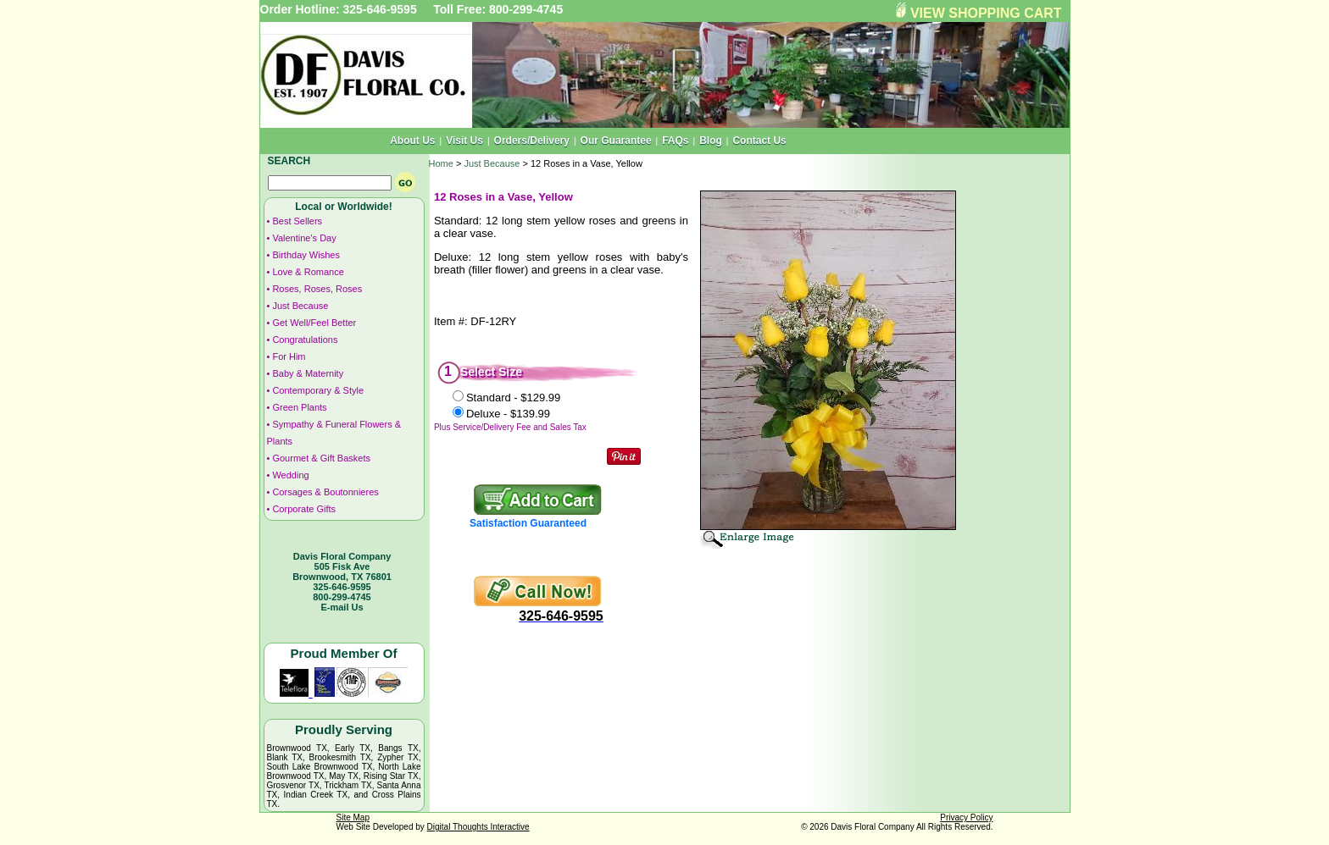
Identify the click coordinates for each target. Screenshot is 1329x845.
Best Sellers (297, 221)
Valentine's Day (304, 238)
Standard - (513, 397)
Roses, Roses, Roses (317, 289)
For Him (288, 356)
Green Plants (299, 407)
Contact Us (759, 140)
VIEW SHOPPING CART (986, 13)
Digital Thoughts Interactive (478, 826)
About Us (412, 140)
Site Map (353, 817)
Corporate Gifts (304, 509)
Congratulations (304, 339)
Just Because (300, 306)
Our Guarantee (616, 140)
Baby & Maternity (307, 373)
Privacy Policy (966, 817)
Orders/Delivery (532, 140)
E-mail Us (341, 607)
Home (441, 163)
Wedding (290, 475)
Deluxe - (508, 413)
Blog (710, 140)
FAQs (675, 140)
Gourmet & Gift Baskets (321, 458)
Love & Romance (307, 272)
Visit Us (464, 140)
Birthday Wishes (305, 255)
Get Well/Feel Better (314, 323)
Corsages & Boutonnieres (325, 492)
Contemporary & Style (318, 390)
